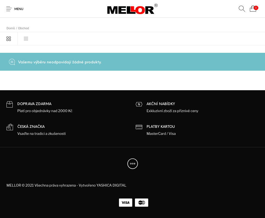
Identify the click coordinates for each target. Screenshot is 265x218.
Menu (18, 9)
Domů (10, 28)
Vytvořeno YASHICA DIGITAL (102, 185)
